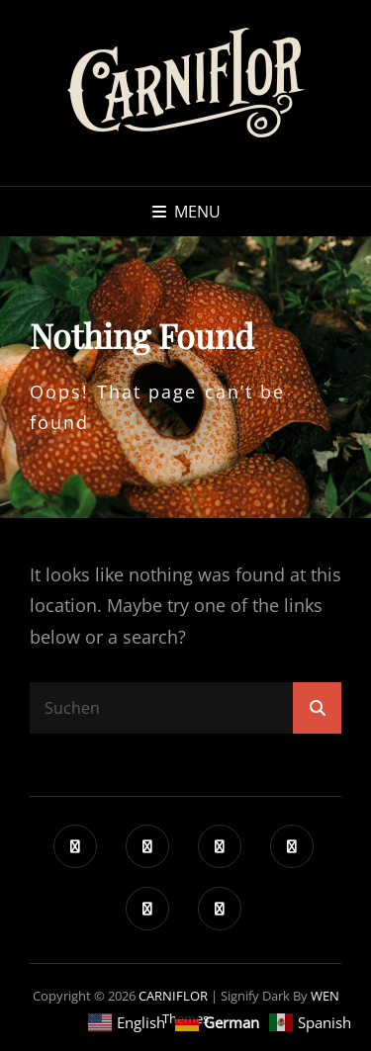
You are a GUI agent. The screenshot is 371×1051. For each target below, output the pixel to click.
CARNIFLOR (173, 996)
